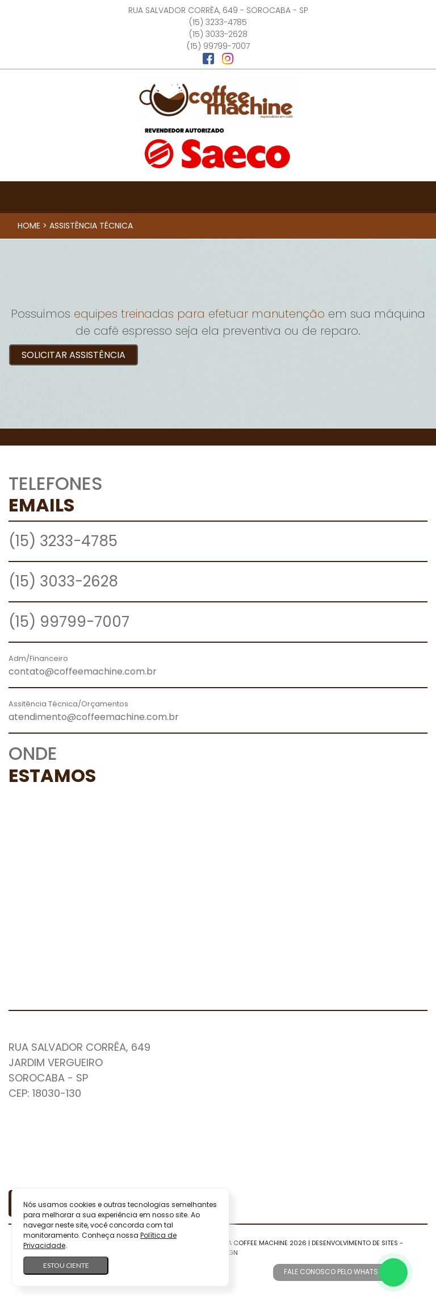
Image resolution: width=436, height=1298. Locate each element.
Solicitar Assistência (73, 354)
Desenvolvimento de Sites (355, 1242)
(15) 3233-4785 (218, 22)
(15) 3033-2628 (218, 34)
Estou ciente (66, 1265)
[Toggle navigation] (218, 197)
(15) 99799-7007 (218, 46)
